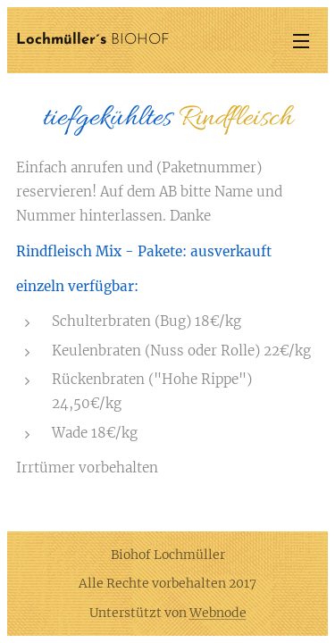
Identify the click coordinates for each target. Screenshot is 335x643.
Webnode (218, 613)
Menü (301, 41)
